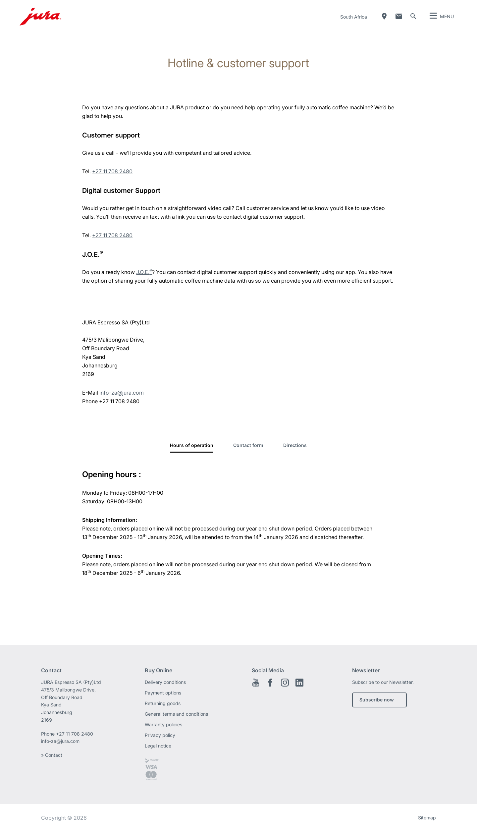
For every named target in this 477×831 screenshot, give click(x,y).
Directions (295, 445)
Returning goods (163, 703)
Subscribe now (376, 699)
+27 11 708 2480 (112, 171)
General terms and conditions (176, 714)
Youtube (256, 683)
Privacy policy (160, 735)
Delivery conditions (165, 682)
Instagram (285, 683)
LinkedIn (299, 683)
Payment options (163, 692)
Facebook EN (270, 683)
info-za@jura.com (121, 392)
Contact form (248, 445)
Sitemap (427, 817)
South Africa (353, 17)
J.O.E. (144, 272)
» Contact (51, 755)
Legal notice (158, 745)
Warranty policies (163, 724)
